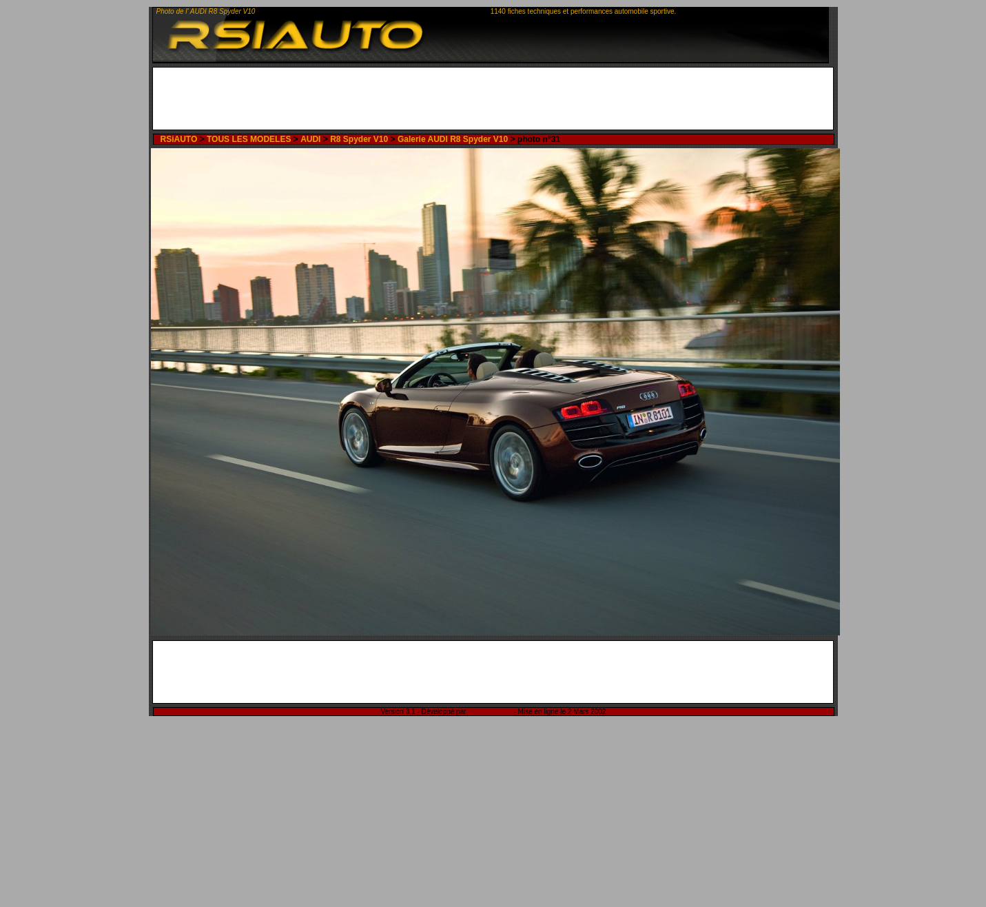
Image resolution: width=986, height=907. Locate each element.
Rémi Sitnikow (489, 711)
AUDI (310, 139)
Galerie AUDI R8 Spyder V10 (453, 139)
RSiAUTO (178, 139)
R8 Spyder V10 (359, 139)
